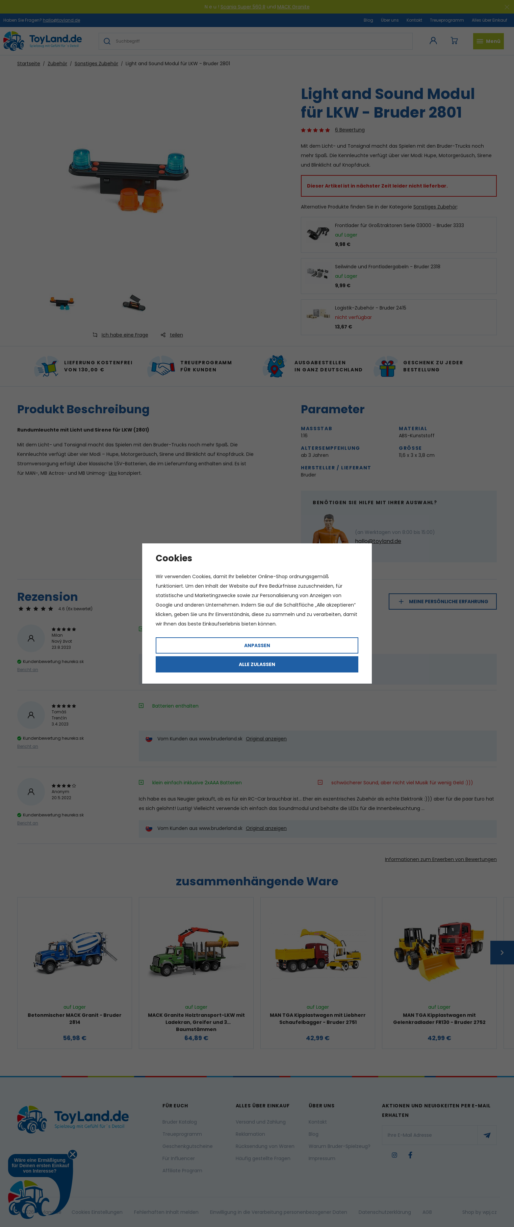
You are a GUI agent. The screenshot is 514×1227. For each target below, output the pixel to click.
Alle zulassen (257, 664)
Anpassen (257, 645)
